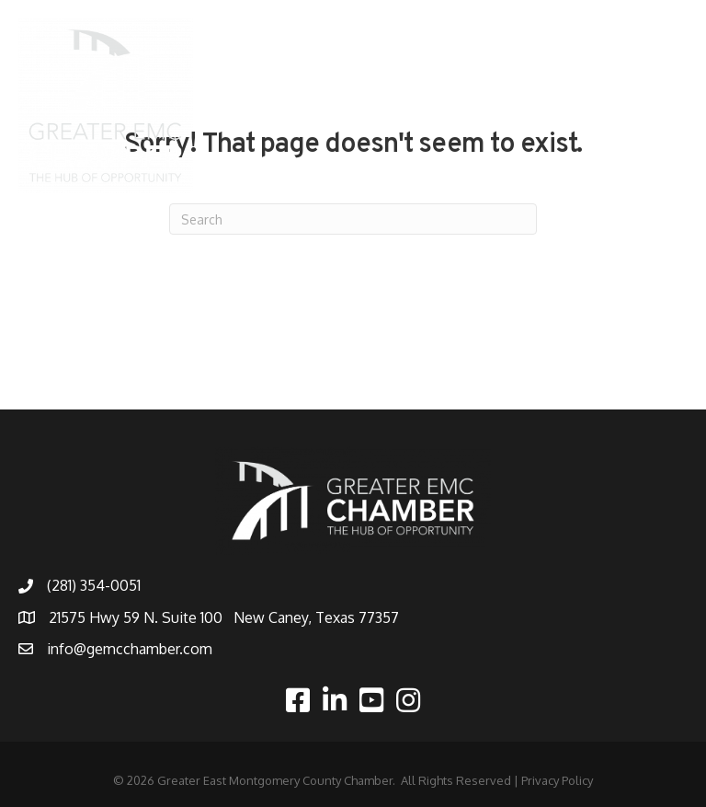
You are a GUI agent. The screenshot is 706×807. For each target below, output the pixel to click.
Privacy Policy (557, 780)
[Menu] (665, 106)
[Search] (353, 219)
